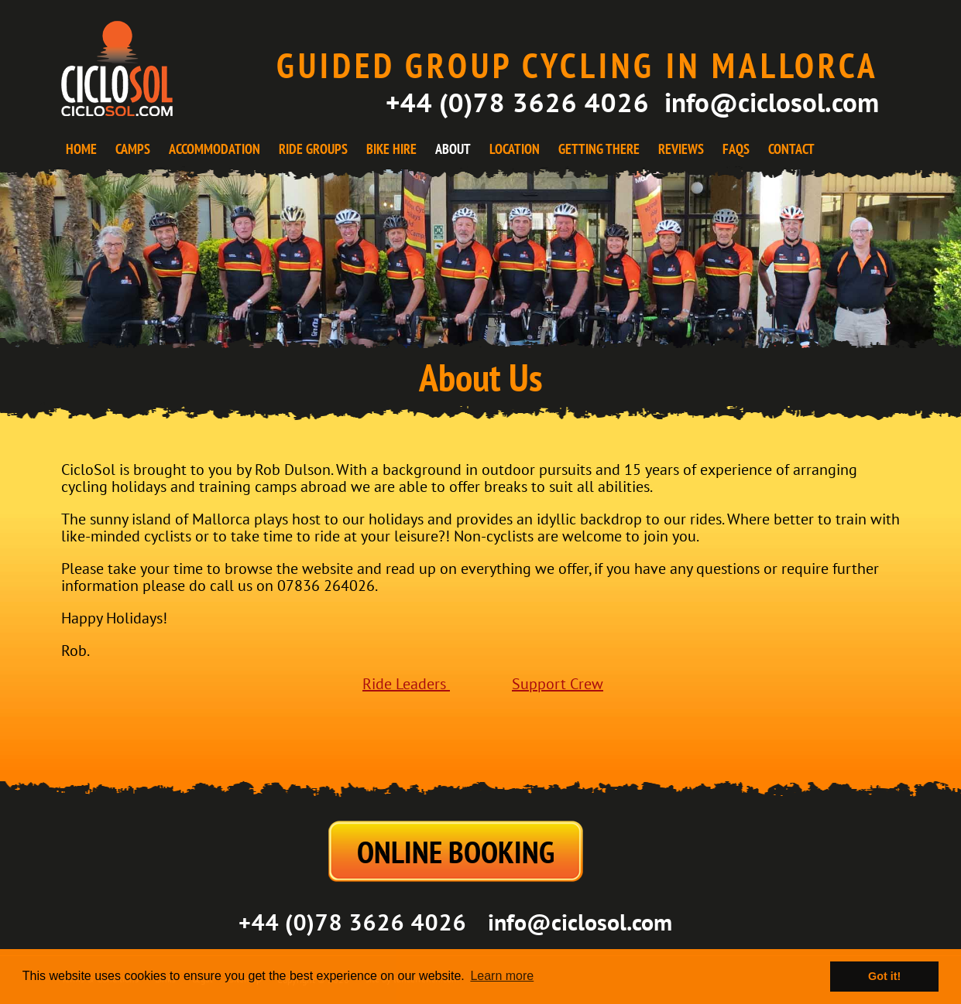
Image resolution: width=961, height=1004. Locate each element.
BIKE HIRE (391, 149)
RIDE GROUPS (313, 149)
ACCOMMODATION (214, 149)
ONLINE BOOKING (455, 852)
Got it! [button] (884, 976)
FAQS (736, 149)
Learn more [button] (502, 975)
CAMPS (132, 149)
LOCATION (514, 149)
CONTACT (791, 149)
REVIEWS (681, 149)
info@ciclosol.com (771, 102)
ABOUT (453, 149)
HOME (81, 149)
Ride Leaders (406, 684)
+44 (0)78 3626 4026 (517, 102)
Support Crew (557, 684)
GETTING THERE (599, 149)
